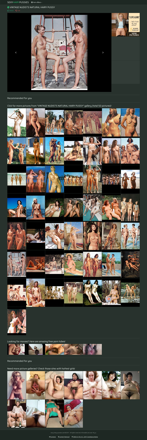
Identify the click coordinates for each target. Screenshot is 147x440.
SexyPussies (18, 2)
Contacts (52, 437)
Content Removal (63, 437)
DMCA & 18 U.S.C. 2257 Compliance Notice (85, 437)
